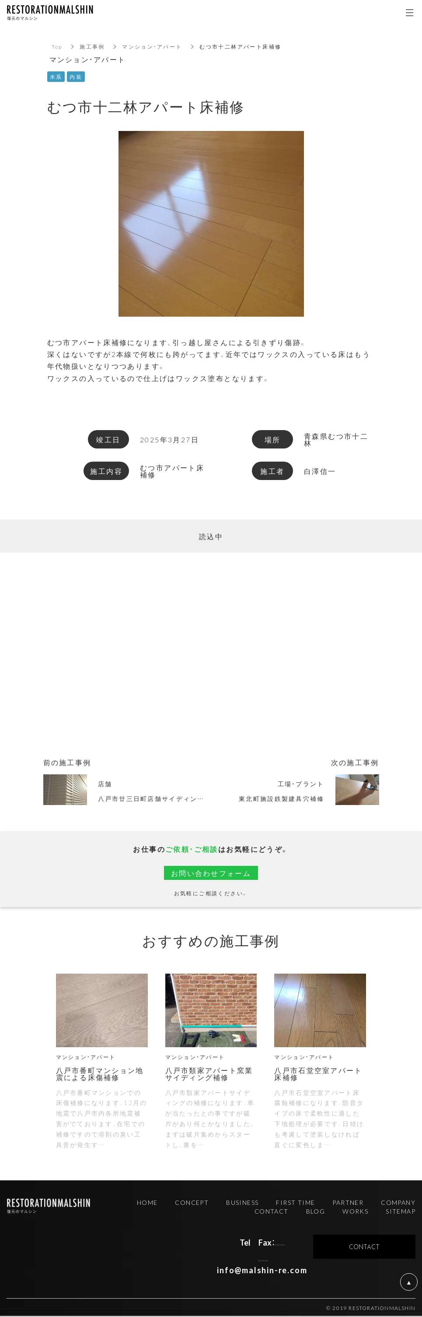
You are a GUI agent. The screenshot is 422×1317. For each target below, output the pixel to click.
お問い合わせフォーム (211, 873)
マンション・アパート (152, 46)
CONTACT (272, 1211)
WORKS (355, 1211)
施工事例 (92, 46)
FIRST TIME (295, 1202)
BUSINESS (242, 1202)
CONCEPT (192, 1202)
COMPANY (398, 1202)
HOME (147, 1202)
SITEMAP (400, 1211)
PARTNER (347, 1202)
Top (57, 46)
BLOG (315, 1211)
